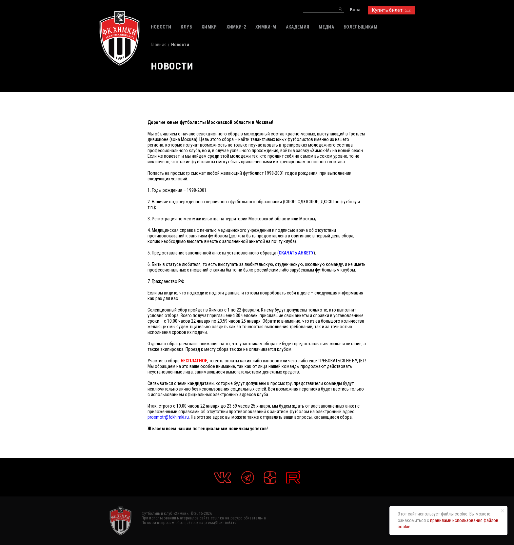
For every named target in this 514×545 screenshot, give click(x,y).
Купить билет (391, 10)
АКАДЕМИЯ (297, 27)
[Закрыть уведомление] (502, 511)
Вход (355, 10)
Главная (159, 44)
